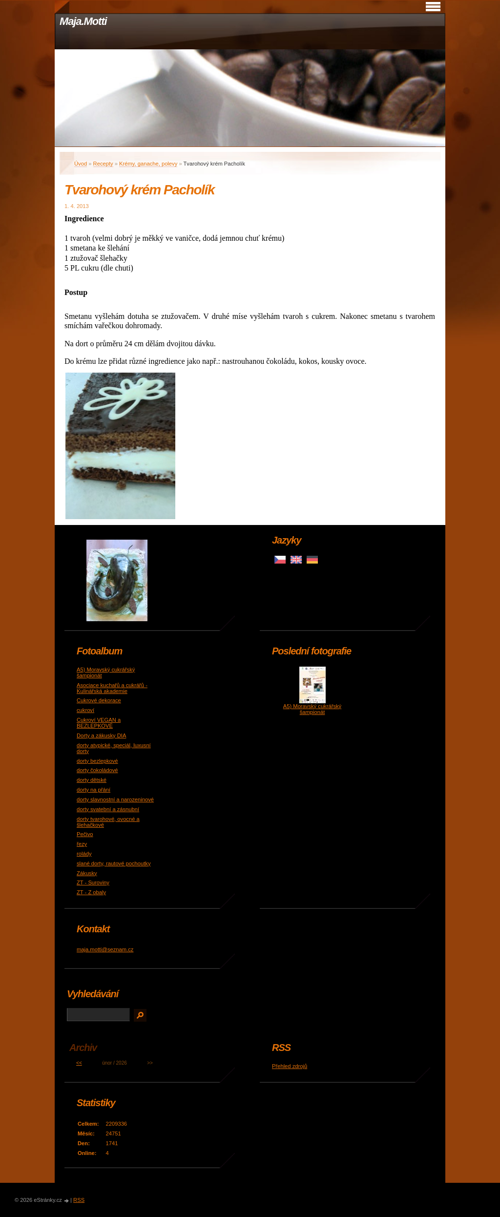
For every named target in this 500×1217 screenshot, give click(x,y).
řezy (82, 844)
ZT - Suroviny (93, 882)
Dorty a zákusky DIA (101, 735)
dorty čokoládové (97, 770)
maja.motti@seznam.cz (105, 949)
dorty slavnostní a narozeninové (115, 799)
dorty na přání (93, 790)
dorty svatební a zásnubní (108, 809)
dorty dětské (91, 780)
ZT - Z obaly (91, 892)
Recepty (103, 164)
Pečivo (85, 834)
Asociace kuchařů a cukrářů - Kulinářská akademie (112, 688)
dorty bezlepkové (97, 761)
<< (79, 1063)
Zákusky (87, 873)
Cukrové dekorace (99, 700)
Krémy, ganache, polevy (148, 164)
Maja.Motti (83, 21)
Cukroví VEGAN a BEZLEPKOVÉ (99, 723)
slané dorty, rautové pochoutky (114, 863)
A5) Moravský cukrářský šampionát (312, 709)
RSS (78, 1200)
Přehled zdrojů (289, 1066)
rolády (84, 854)
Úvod (80, 164)
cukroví (85, 710)
